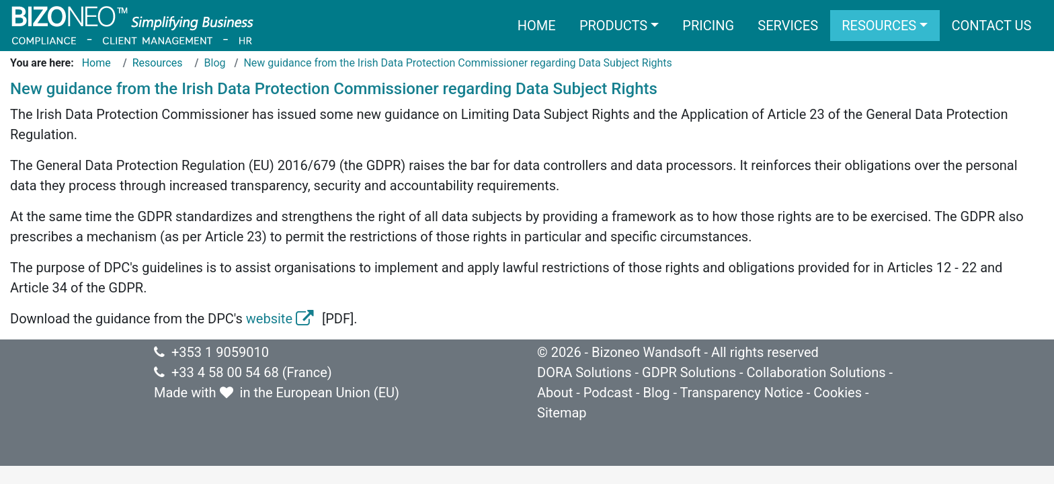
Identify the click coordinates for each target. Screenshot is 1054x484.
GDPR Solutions (689, 372)
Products (613, 25)
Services (788, 25)
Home (537, 25)
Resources (879, 25)
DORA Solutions (584, 372)
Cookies (837, 393)
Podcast (608, 393)
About (555, 393)
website (282, 319)
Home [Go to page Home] (96, 62)
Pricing (708, 25)
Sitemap (562, 413)
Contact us (991, 25)
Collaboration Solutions (815, 372)
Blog (656, 393)
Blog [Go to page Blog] (215, 62)
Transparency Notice (741, 393)
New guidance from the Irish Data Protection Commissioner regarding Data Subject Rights (457, 62)
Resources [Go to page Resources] (157, 62)
